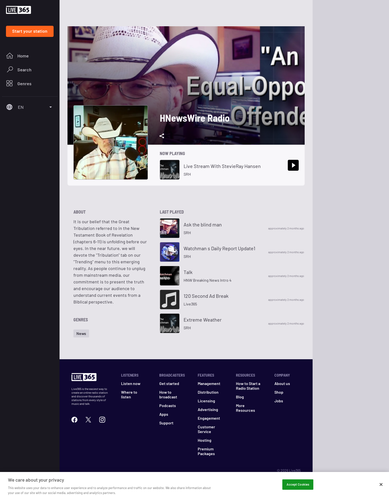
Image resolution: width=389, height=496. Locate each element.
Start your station (29, 31)
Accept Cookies (298, 487)
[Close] (381, 487)
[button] (81, 333)
